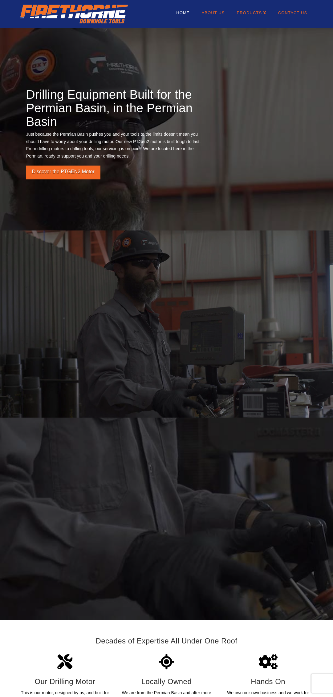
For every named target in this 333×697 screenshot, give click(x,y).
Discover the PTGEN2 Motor (63, 171)
